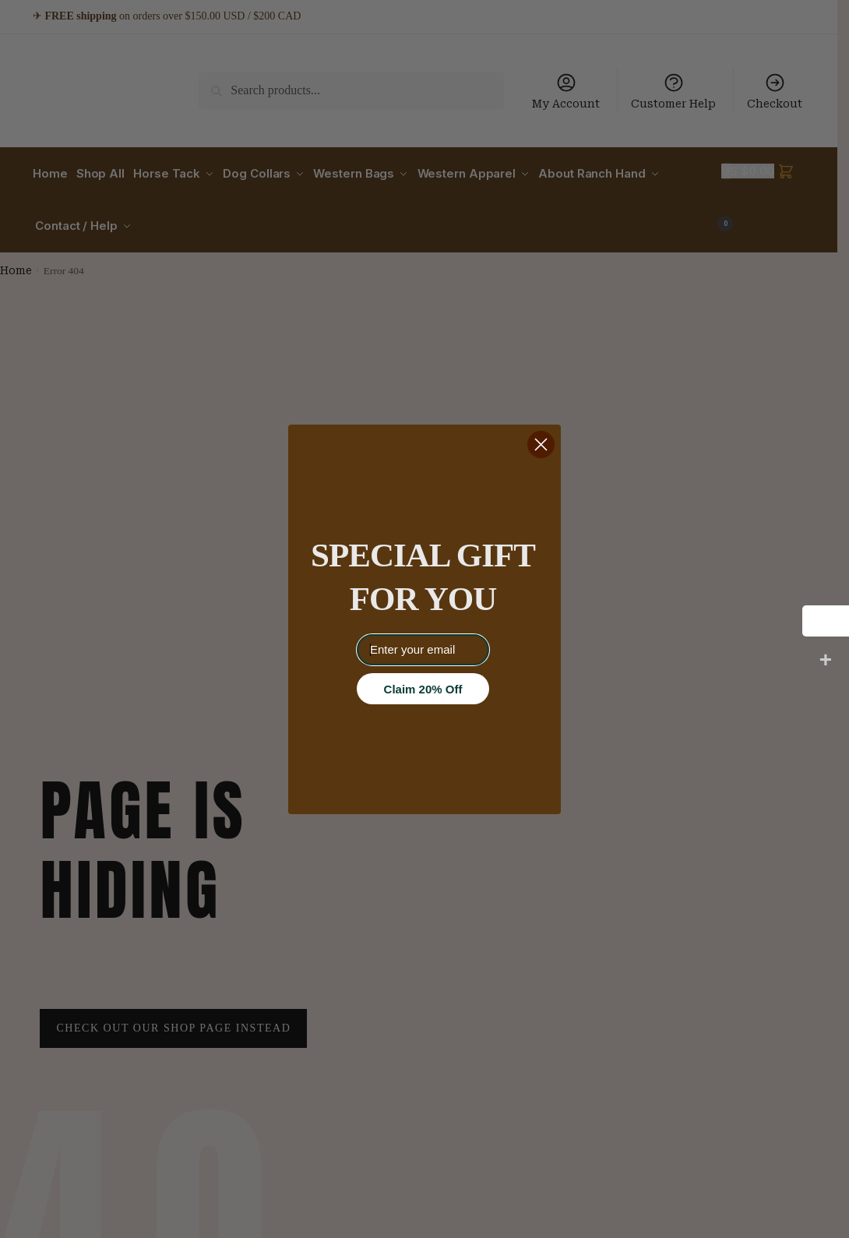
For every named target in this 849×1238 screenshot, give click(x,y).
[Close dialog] (541, 444)
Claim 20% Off (423, 689)
